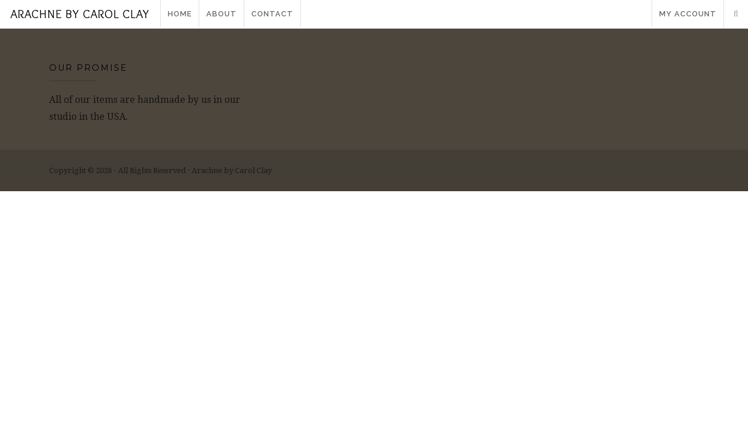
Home (180, 13)
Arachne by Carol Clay (80, 13)
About (221, 13)
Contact (272, 13)
